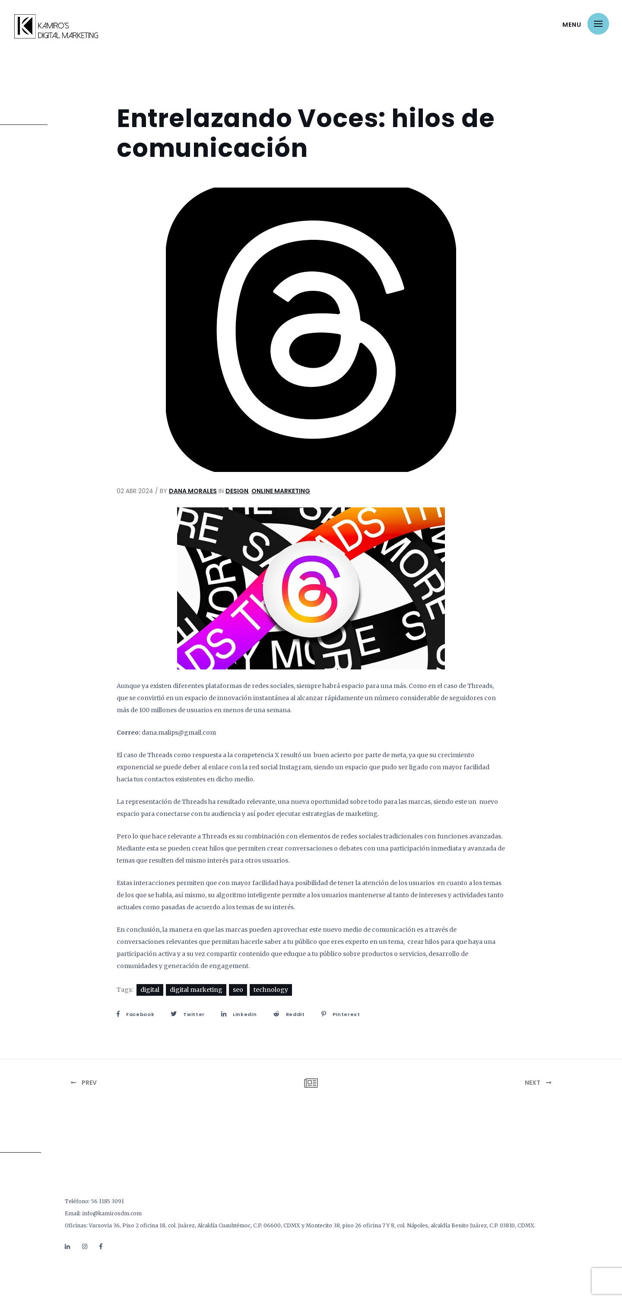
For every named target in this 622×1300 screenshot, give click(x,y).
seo (238, 990)
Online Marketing (280, 491)
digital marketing (196, 990)
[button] (598, 24)
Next (538, 1082)
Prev (84, 1082)
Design (236, 491)
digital (149, 990)
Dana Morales (193, 491)
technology (271, 990)
